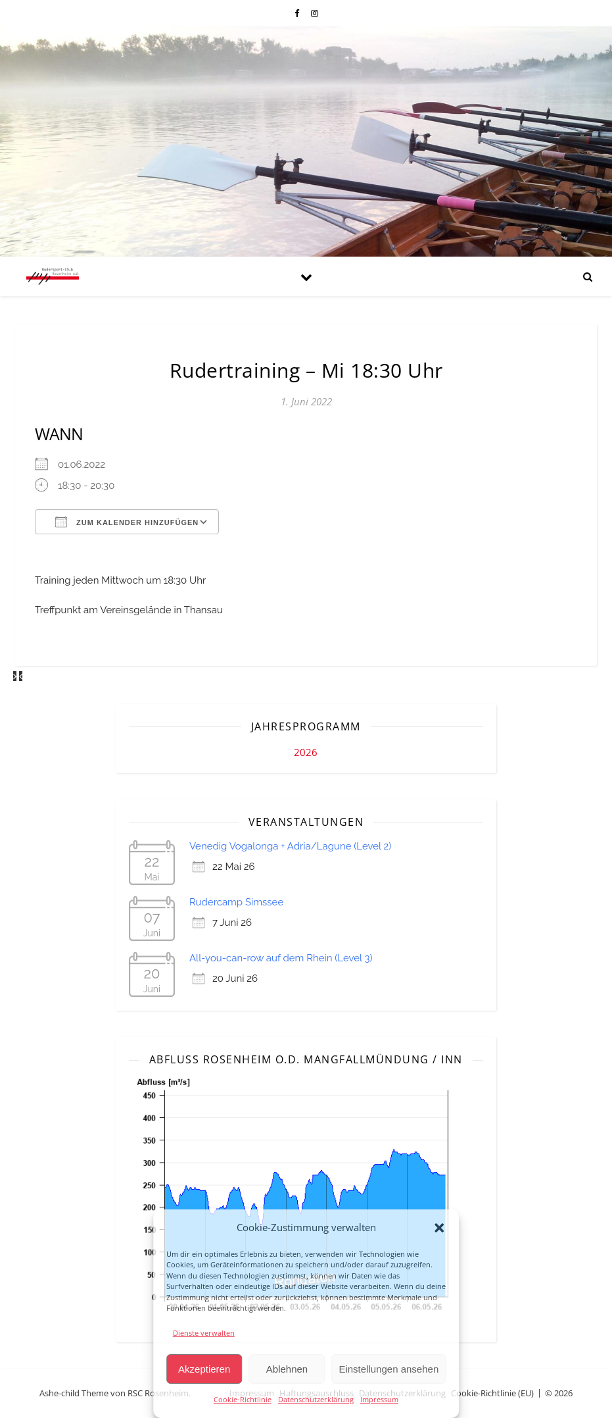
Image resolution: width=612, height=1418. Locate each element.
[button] (439, 1227)
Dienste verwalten (204, 1333)
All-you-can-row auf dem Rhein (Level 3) (281, 958)
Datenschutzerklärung (316, 1399)
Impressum (379, 1399)
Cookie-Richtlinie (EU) (492, 1393)
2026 (306, 752)
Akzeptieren (204, 1369)
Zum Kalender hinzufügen (127, 522)
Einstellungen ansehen (388, 1369)
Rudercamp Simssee (236, 902)
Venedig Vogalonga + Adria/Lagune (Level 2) (290, 846)
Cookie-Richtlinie (242, 1399)
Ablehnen (287, 1369)
